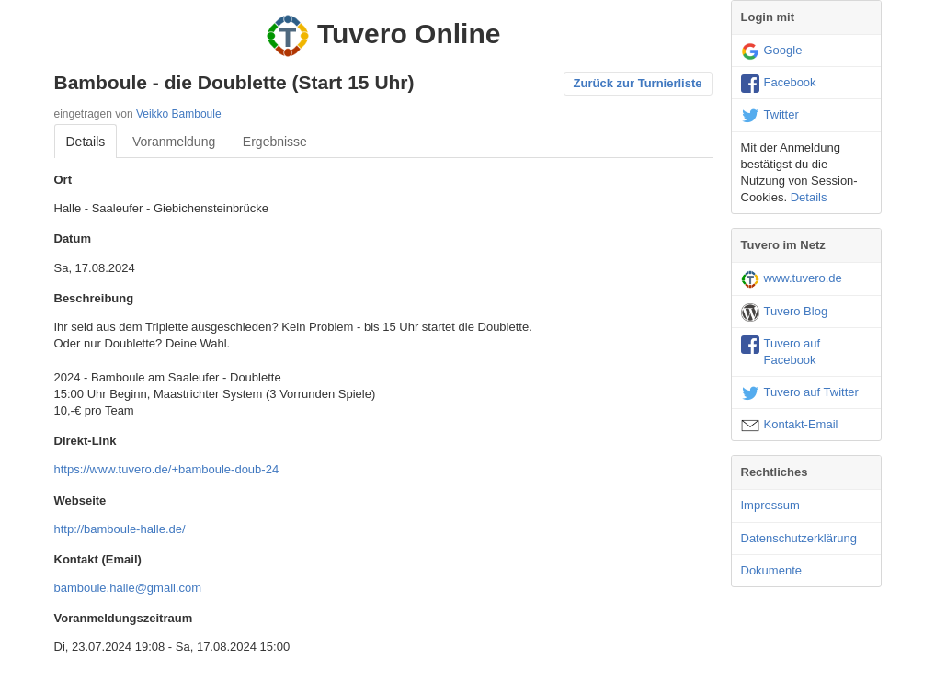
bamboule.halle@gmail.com (128, 588)
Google (772, 51)
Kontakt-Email (789, 425)
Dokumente (771, 570)
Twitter (770, 116)
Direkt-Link (85, 441)
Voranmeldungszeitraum (123, 618)
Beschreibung (94, 298)
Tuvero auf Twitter (800, 393)
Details (86, 141)
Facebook (778, 83)
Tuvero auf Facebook (781, 351)
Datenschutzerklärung (799, 538)
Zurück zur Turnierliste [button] (638, 83)
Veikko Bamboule (179, 114)
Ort (63, 180)
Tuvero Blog (784, 312)
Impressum (770, 505)
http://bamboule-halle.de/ (120, 529)
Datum (72, 238)
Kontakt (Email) (98, 559)
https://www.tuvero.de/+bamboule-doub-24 (166, 469)
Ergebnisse (275, 141)
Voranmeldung (173, 141)
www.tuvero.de (791, 279)
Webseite (80, 500)
